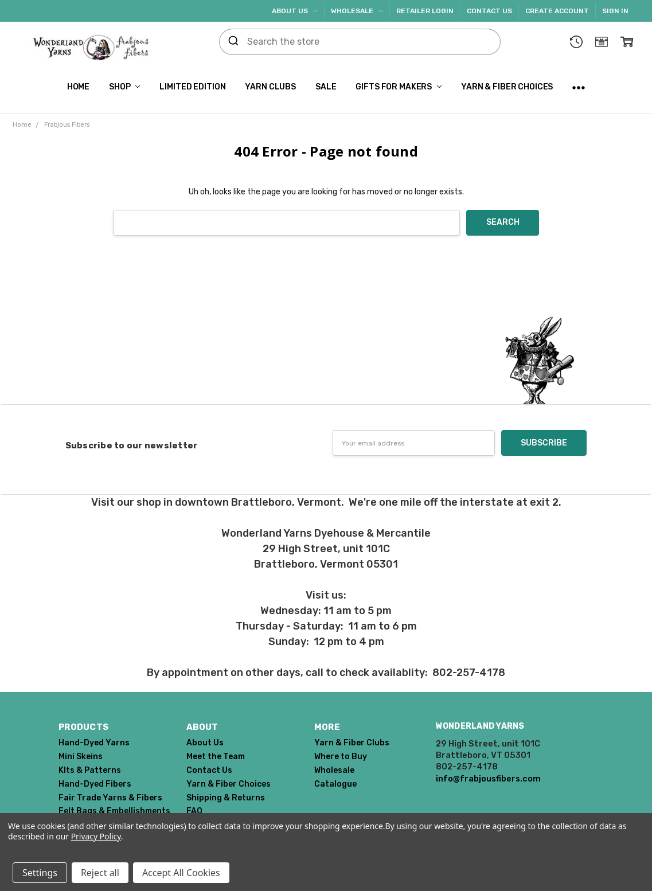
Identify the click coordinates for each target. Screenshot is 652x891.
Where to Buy (340, 756)
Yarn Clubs (270, 87)
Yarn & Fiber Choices (507, 87)
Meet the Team (215, 756)
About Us (295, 11)
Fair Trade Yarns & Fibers (110, 798)
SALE (325, 87)
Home (78, 87)
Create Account (557, 11)
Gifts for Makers (399, 87)
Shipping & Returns (225, 798)
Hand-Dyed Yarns (94, 743)
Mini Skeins (80, 756)
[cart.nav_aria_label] (626, 42)
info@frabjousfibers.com (488, 778)
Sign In (615, 11)
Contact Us (489, 11)
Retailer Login (425, 11)
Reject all (100, 872)
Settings (39, 872)
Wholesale (357, 11)
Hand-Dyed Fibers (94, 784)
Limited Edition (192, 87)
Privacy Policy (96, 836)
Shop (124, 87)
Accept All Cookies (181, 872)
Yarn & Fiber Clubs (351, 743)
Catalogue (335, 784)
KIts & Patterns (89, 770)
